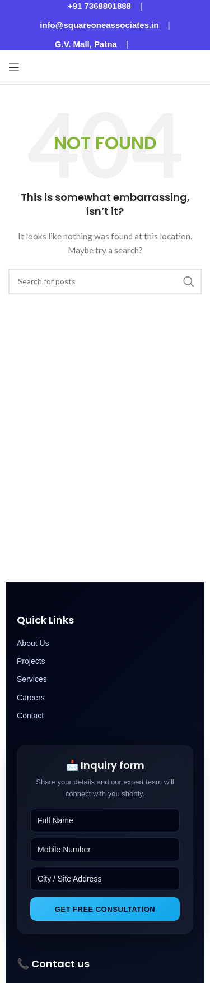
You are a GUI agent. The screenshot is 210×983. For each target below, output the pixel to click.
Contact (30, 715)
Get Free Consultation (105, 909)
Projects (31, 661)
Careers (31, 697)
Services (32, 679)
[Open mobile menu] (14, 67)
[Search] (105, 281)
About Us (33, 643)
